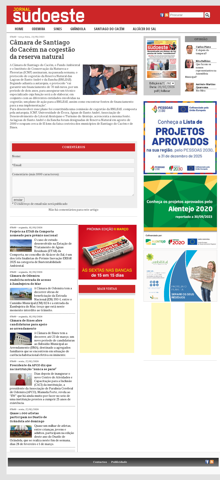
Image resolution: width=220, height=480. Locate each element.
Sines (58, 28)
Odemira (38, 28)
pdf (156, 91)
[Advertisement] (107, 326)
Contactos (100, 461)
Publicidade (119, 461)
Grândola (78, 28)
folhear (165, 91)
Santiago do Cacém (109, 28)
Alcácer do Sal (144, 28)
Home (19, 28)
